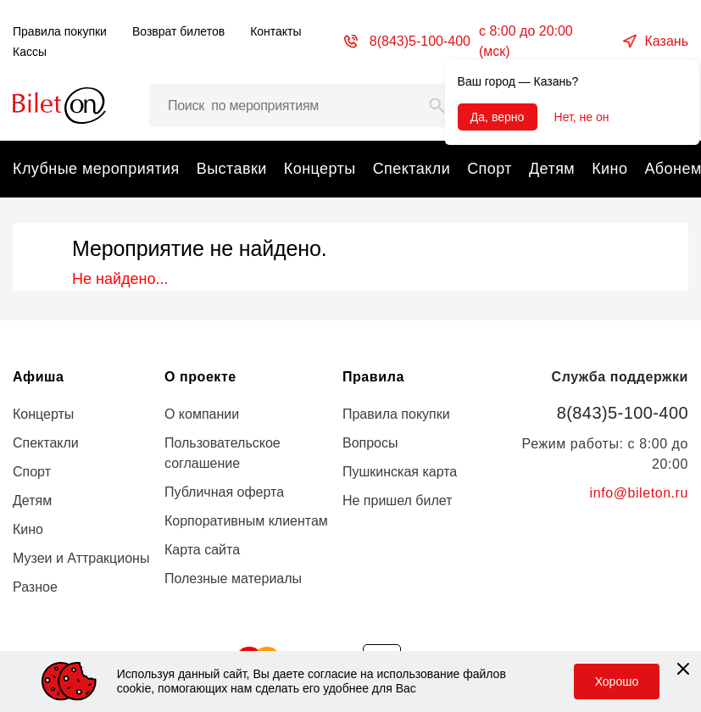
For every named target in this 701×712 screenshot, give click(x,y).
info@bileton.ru (639, 493)
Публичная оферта (224, 492)
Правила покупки (60, 31)
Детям (552, 168)
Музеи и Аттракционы (81, 558)
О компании (201, 414)
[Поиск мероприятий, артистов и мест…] (303, 105)
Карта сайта (202, 549)
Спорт (489, 168)
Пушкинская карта (399, 471)
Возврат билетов (178, 31)
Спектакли (411, 168)
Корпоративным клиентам (246, 521)
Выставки (232, 168)
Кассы (30, 51)
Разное (35, 587)
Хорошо (617, 681)
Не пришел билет (397, 500)
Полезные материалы (233, 578)
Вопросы (370, 443)
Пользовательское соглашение (222, 453)
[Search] (437, 105)
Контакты (275, 31)
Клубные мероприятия (96, 168)
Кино (609, 168)
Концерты (320, 168)
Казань (666, 41)
